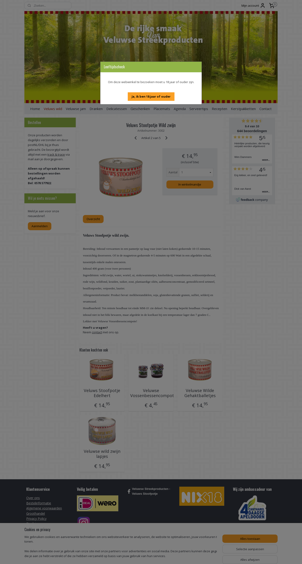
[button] (151, 96)
